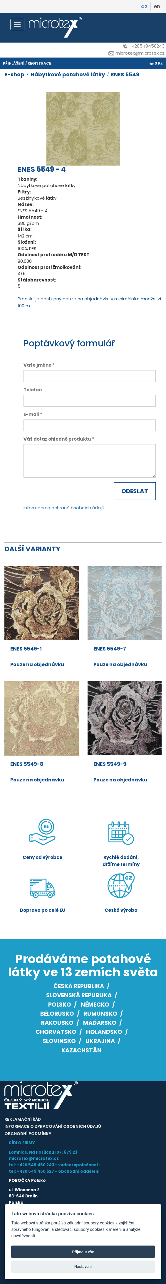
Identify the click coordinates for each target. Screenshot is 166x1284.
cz (144, 6)
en (157, 6)
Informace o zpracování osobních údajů (52, 1126)
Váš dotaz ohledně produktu (57, 439)
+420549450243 (144, 46)
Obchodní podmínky (27, 1134)
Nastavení (83, 1266)
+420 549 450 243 (35, 1165)
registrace (39, 63)
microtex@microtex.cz (136, 53)
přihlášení (13, 63)
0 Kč (156, 63)
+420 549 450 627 (35, 1171)
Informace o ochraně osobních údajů (64, 508)
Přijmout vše (83, 1252)
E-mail (31, 414)
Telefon (33, 390)
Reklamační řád (22, 1119)
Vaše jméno (37, 365)
